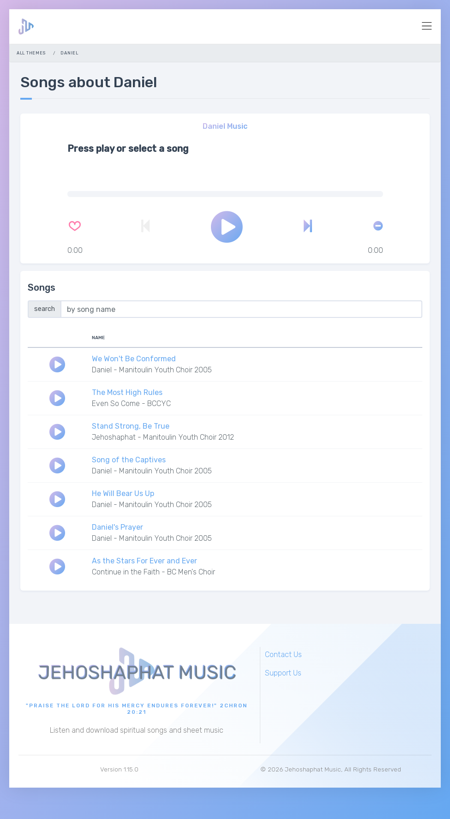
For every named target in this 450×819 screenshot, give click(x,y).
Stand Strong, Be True (130, 426)
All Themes (31, 52)
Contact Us (283, 654)
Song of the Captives (129, 459)
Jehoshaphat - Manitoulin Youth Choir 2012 (163, 437)
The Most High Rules (127, 392)
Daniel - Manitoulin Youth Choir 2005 (152, 369)
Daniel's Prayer (117, 527)
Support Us (283, 673)
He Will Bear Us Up (123, 493)
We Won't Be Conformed (134, 358)
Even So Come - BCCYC (131, 403)
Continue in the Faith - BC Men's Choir (153, 572)
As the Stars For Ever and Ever (144, 560)
